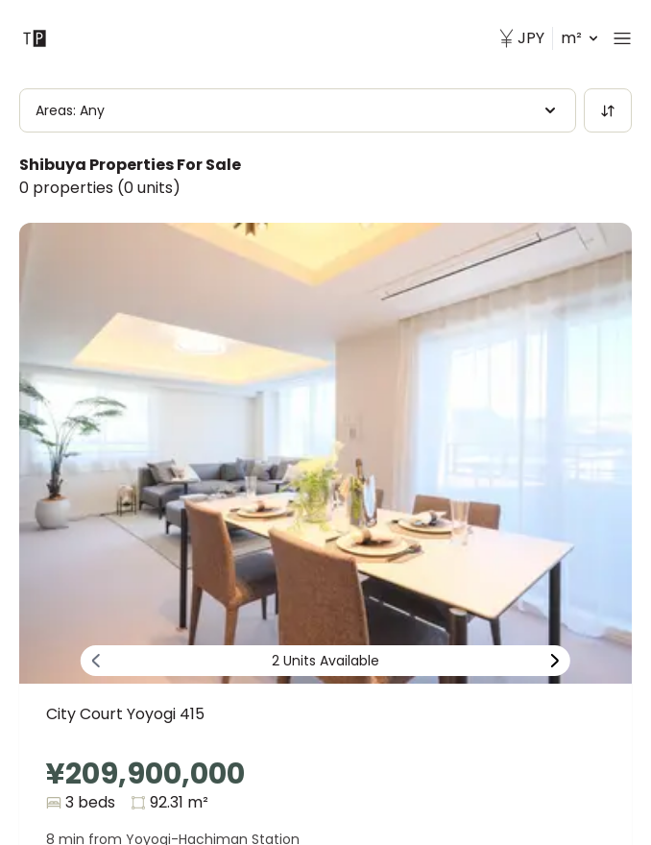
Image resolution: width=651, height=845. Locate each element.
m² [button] (547, 38)
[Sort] (608, 110)
